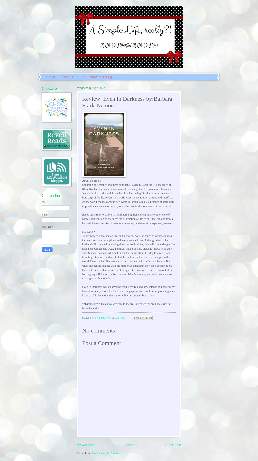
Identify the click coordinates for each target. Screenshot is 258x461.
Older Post (173, 445)
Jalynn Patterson (102, 317)
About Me (69, 77)
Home (50, 77)
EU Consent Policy (98, 77)
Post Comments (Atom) (105, 453)
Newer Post (86, 445)
